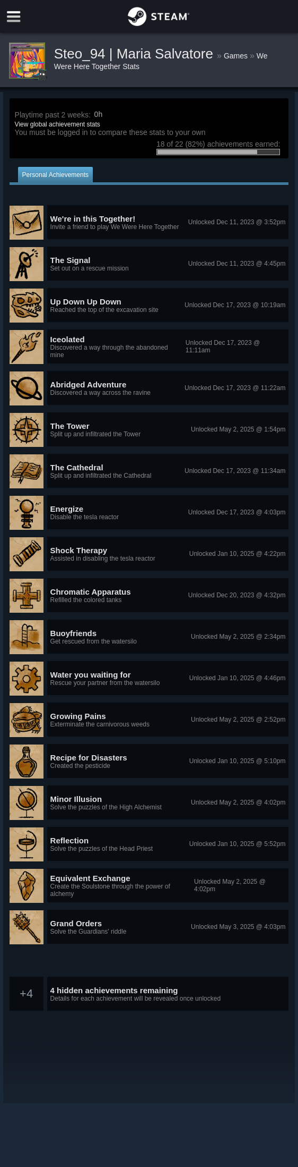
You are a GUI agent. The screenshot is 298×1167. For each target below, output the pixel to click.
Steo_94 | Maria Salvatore (135, 54)
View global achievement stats (57, 124)
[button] (149, 222)
